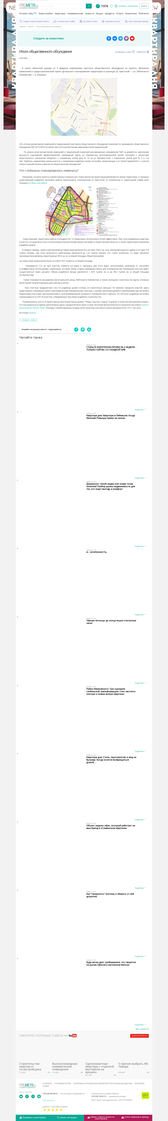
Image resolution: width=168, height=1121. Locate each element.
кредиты (109, 13)
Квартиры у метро (112, 21)
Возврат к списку (29, 320)
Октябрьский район (37, 183)
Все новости (142, 1028)
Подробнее (140, 409)
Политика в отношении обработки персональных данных (102, 1083)
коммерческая (75, 13)
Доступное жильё (90, 21)
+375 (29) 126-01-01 (108, 1096)
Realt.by (32, 312)
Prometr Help (28, 13)
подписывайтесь (139, 1035)
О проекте (47, 1083)
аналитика (131, 13)
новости (89, 13)
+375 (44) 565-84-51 (64, 1093)
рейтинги (144, 13)
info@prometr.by (49, 1100)
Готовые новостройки (66, 21)
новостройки (45, 13)
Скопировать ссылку (125, 52)
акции (99, 13)
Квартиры (60, 13)
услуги (119, 13)
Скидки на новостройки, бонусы (36, 21)
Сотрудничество (62, 1083)
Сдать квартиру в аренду (138, 21)
